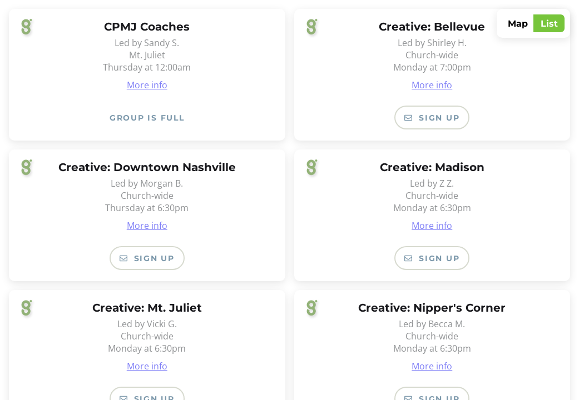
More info (147, 85)
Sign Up (431, 118)
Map (518, 23)
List (549, 23)
